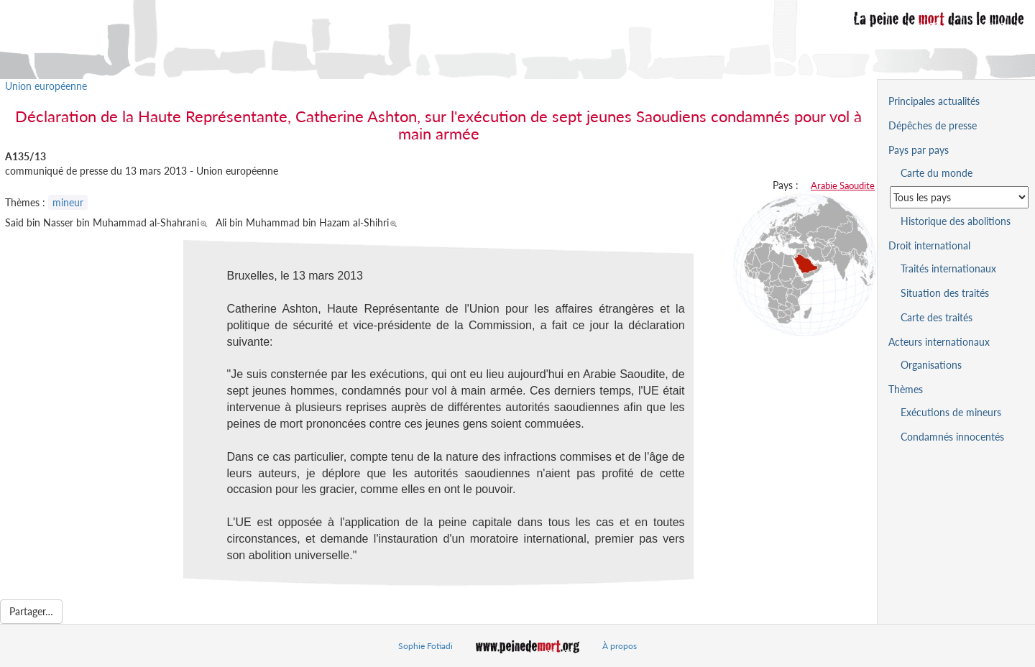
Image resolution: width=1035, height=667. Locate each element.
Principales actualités (934, 101)
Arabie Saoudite (843, 185)
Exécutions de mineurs (951, 412)
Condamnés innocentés (952, 437)
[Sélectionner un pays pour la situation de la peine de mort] (959, 197)
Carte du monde (936, 173)
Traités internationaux (948, 268)
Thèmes (905, 389)
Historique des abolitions (956, 221)
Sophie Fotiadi (425, 645)
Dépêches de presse (932, 125)
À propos (619, 645)
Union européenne (46, 86)
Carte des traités (936, 317)
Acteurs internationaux (939, 342)
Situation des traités (945, 293)
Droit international (929, 245)
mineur (67, 202)
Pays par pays (918, 150)
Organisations (931, 365)
